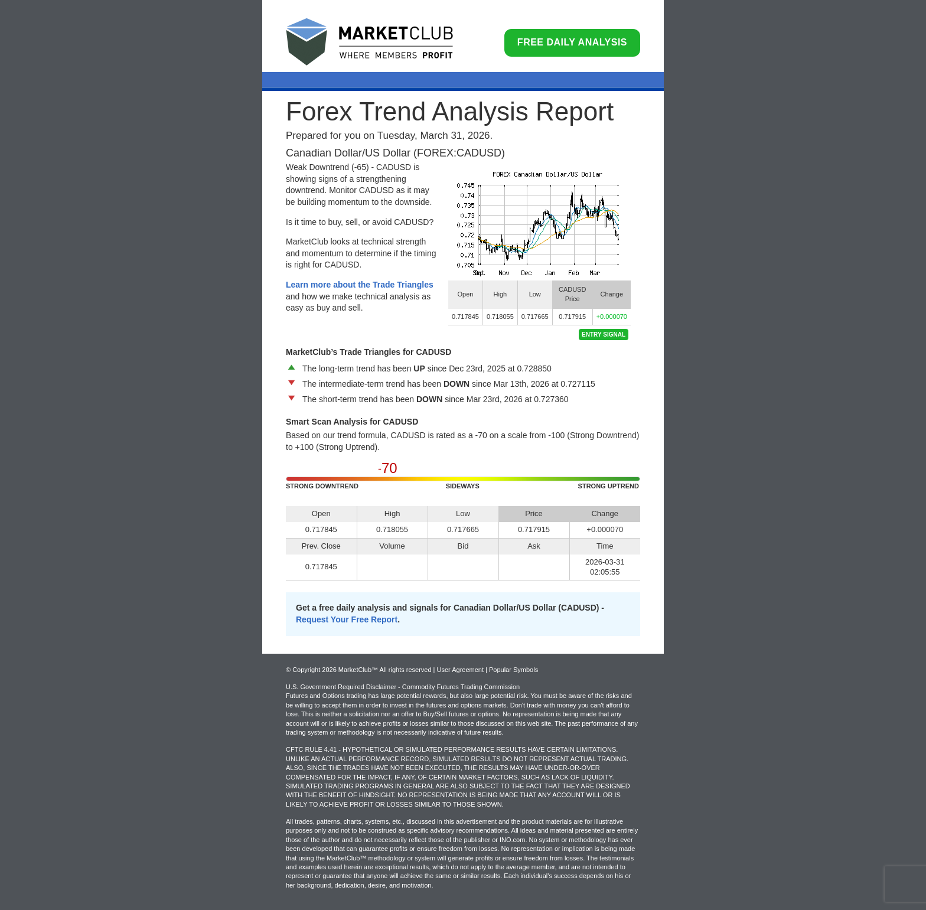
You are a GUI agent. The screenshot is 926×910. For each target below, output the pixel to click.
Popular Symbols (513, 669)
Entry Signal (603, 334)
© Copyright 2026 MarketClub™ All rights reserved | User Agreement (385, 669)
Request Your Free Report (346, 619)
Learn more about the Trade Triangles (359, 284)
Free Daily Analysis (572, 42)
